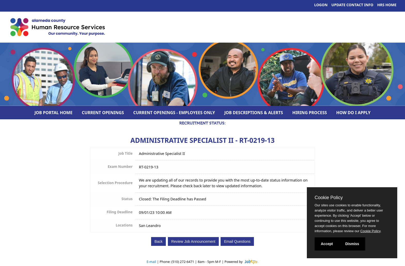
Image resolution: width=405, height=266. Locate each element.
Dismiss (352, 244)
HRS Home (387, 4)
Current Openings (103, 112)
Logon (321, 4)
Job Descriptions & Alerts (253, 112)
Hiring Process (309, 112)
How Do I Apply (353, 112)
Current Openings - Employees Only (174, 112)
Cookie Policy (329, 197)
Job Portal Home (54, 112)
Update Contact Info (352, 4)
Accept (327, 244)
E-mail (151, 261)
